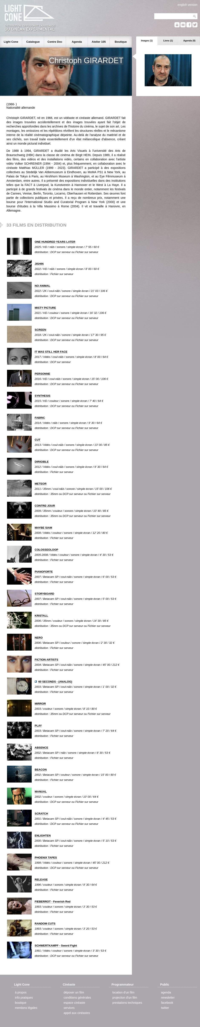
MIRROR (40, 703)
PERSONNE (42, 373)
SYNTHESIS (42, 395)
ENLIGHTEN (43, 835)
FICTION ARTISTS (46, 659)
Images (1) (147, 40)
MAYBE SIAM (43, 527)
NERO (39, 637)
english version (187, 4)
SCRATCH (41, 813)
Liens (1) (168, 40)
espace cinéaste (74, 1002)
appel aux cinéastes (77, 1013)
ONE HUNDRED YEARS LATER (55, 241)
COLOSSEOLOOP (46, 549)
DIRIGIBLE (42, 461)
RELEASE (41, 879)
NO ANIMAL (42, 285)
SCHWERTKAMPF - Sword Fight (56, 945)
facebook (167, 1002)
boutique (20, 1002)
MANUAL (41, 791)
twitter (165, 1007)
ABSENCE (41, 747)
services (69, 1007)
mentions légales (26, 1007)
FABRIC (40, 417)
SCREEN (40, 329)
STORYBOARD (44, 593)
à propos (20, 992)
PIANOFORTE (44, 571)
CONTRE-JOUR (45, 505)
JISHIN (39, 263)
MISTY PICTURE (45, 307)
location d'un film (123, 992)
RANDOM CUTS (45, 923)
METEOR (41, 483)
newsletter (168, 997)
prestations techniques (127, 1002)
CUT (37, 439)
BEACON (41, 769)
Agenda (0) (189, 40)
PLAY (38, 725)
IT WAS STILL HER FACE (51, 351)
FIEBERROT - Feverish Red (52, 901)
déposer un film (74, 992)
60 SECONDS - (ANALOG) (55, 681)
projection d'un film (124, 997)
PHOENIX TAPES (46, 857)
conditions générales (77, 997)
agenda (166, 992)
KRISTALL (41, 615)
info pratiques (24, 997)
